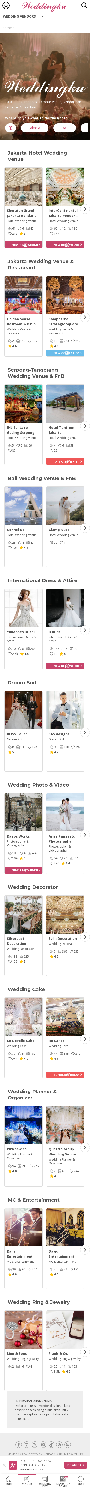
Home (9, 1481)
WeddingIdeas (45, 1482)
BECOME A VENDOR (42, 1454)
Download (75, 1465)
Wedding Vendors (19, 16)
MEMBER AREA (17, 1454)
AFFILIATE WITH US (70, 1454)
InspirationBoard (63, 1482)
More (81, 1481)
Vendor (27, 1481)
